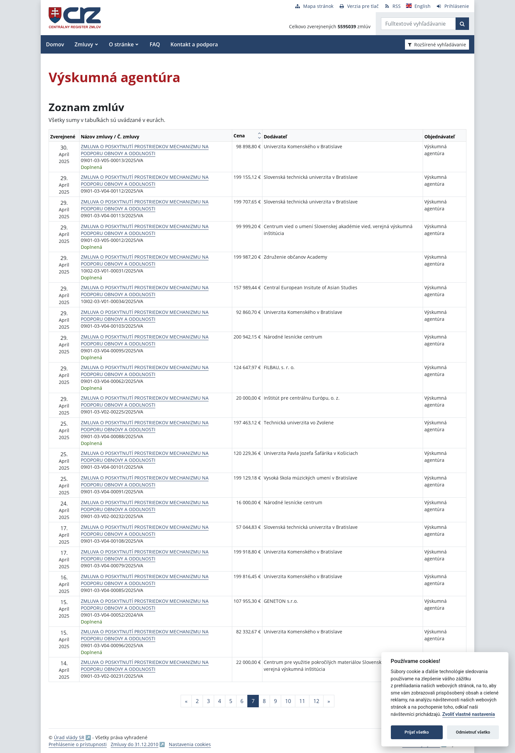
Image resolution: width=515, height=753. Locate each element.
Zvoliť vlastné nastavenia (468, 714)
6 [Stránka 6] (241, 701)
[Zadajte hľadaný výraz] (418, 23)
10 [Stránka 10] (288, 701)
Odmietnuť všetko (473, 732)
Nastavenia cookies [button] (190, 744)
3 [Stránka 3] (208, 701)
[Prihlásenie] (452, 6)
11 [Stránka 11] (302, 701)
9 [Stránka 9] (275, 701)
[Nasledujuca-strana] (328, 701)
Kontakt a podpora (194, 44)
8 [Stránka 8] (264, 701)
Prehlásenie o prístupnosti (78, 744)
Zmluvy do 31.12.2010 (134, 744)
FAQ (154, 44)
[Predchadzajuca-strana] (186, 701)
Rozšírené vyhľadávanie (437, 44)
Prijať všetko (417, 732)
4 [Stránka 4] (219, 701)
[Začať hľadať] (462, 23)
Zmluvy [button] (84, 44)
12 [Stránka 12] (316, 701)
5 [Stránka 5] (230, 701)
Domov (55, 44)
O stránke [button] (121, 44)
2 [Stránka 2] (197, 701)
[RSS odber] (392, 6)
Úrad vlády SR (69, 737)
